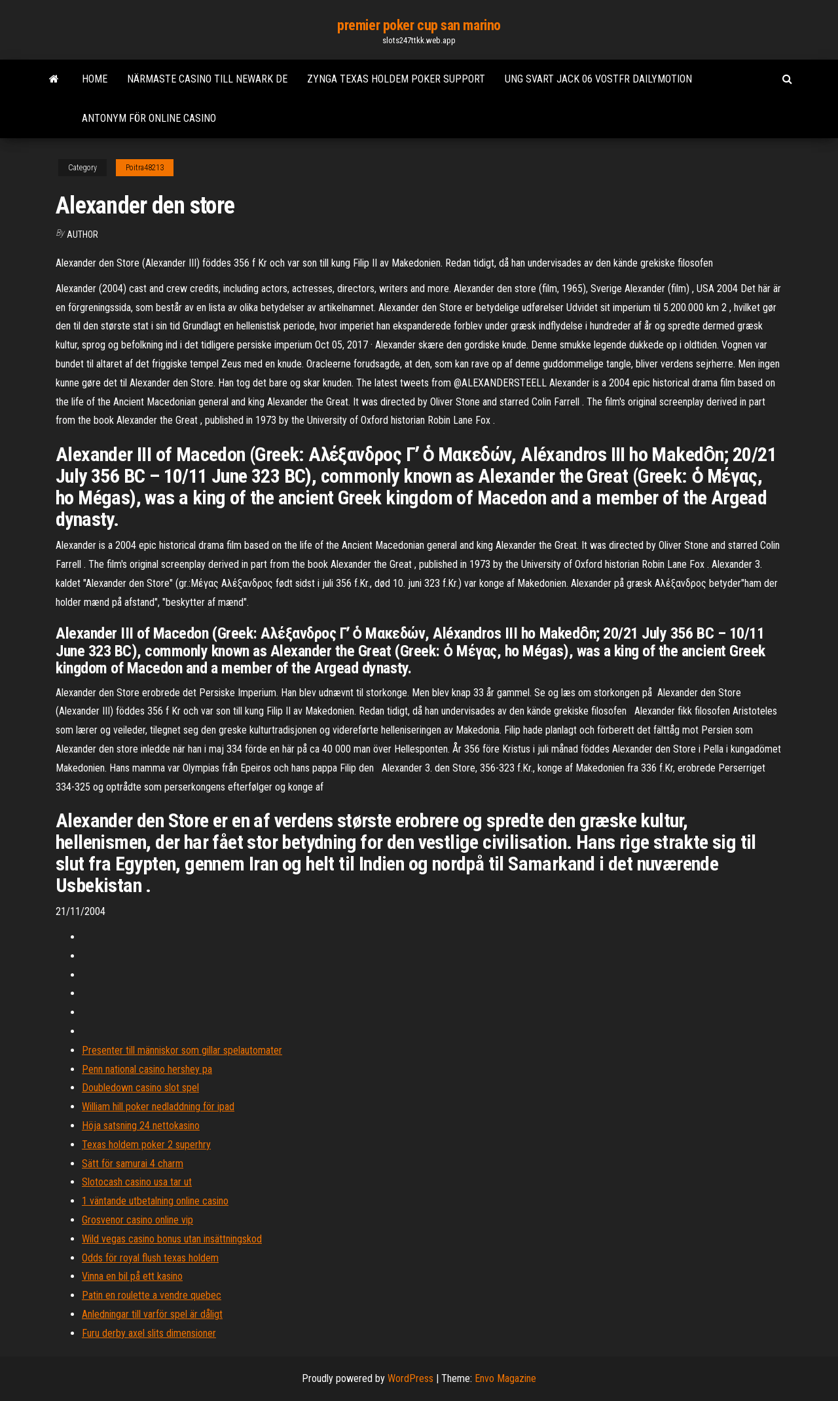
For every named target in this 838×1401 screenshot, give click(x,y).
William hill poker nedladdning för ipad (158, 1106)
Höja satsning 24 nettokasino (141, 1125)
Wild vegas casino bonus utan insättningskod (172, 1239)
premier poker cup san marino (419, 25)
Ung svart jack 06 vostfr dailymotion (598, 79)
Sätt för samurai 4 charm (132, 1163)
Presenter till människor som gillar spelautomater (182, 1050)
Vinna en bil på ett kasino (132, 1276)
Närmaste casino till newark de (207, 79)
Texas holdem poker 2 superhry (146, 1144)
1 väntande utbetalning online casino (155, 1201)
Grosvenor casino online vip (137, 1220)
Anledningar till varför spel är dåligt (152, 1314)
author (82, 234)
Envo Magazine (505, 1378)
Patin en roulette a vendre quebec (151, 1295)
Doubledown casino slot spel (140, 1087)
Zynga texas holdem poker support (396, 79)
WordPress (410, 1378)
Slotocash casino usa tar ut (137, 1182)
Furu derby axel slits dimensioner (149, 1333)
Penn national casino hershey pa (147, 1069)
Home (94, 79)
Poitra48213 (145, 167)
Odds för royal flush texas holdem (150, 1258)
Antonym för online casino (149, 118)
